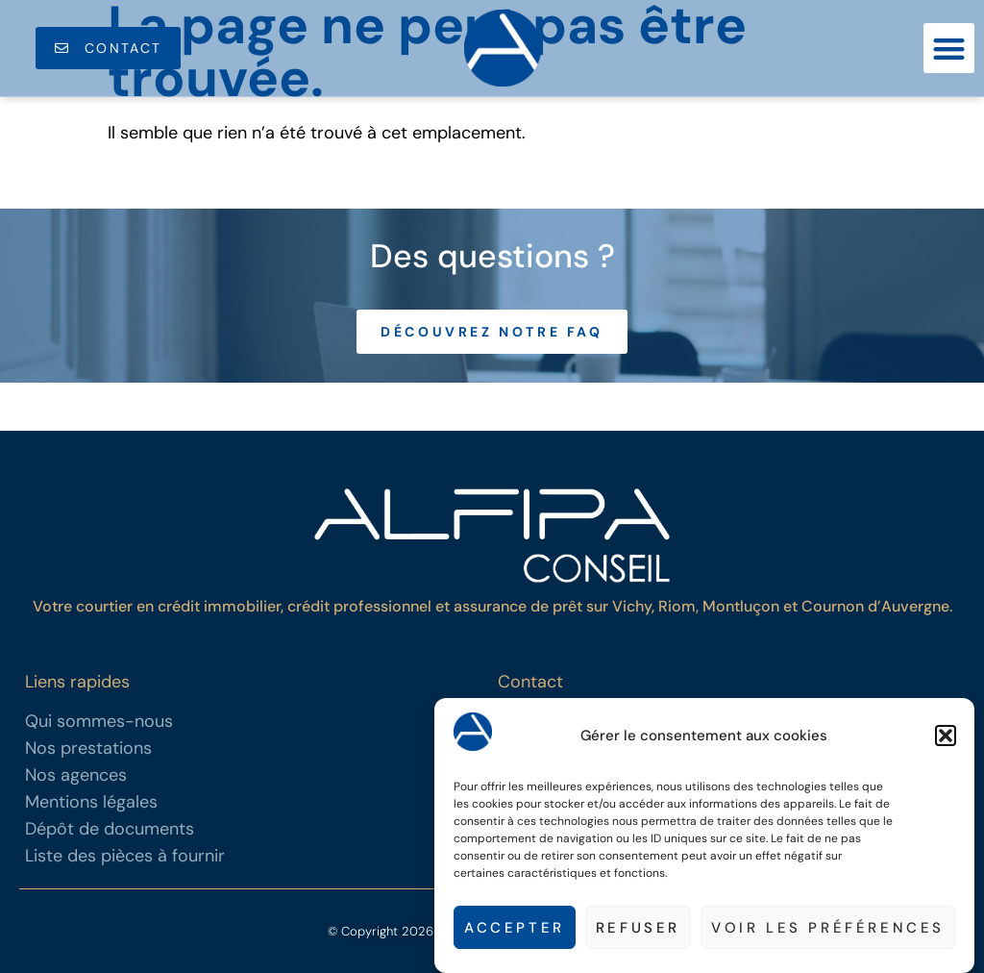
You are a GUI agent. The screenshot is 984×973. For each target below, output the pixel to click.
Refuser (638, 929)
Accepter (514, 929)
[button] (945, 738)
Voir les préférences (828, 929)
